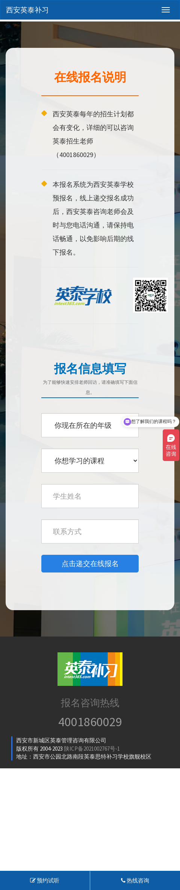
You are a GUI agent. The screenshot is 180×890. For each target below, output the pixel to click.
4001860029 (90, 722)
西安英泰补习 (27, 9)
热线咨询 (135, 880)
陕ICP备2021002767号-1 (92, 748)
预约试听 (44, 880)
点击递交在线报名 (90, 563)
